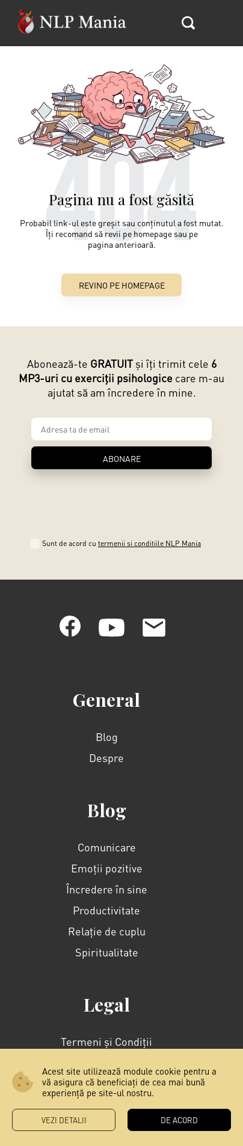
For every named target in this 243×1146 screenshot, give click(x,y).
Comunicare (107, 800)
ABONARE (122, 458)
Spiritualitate (106, 905)
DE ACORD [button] (179, 1120)
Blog (107, 690)
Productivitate (106, 863)
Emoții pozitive (107, 821)
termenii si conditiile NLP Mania (155, 496)
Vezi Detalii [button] (64, 1120)
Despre (106, 711)
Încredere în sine (106, 842)
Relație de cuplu (107, 884)
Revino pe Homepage (122, 285)
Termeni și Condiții (106, 994)
